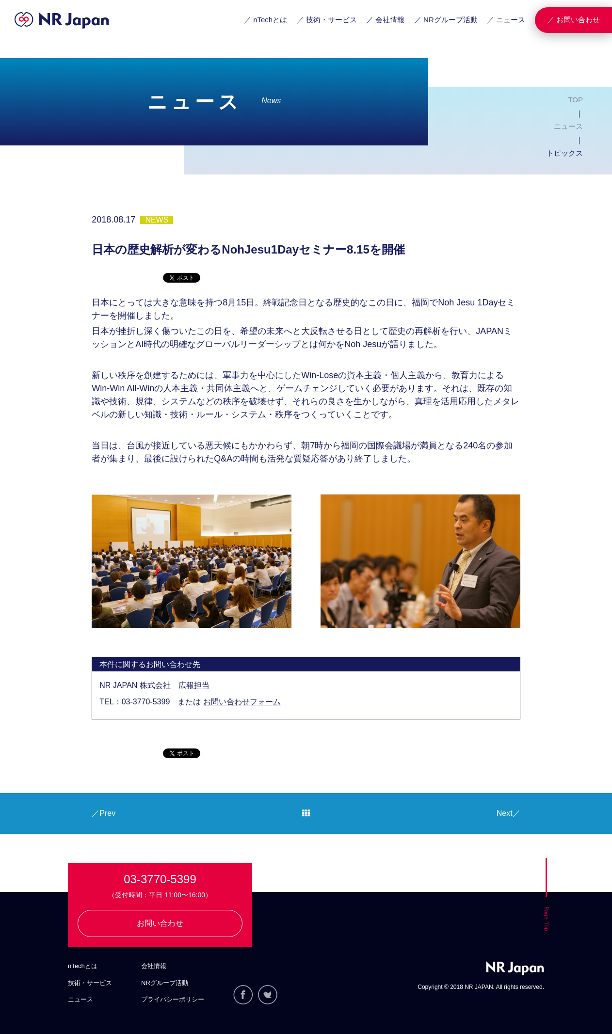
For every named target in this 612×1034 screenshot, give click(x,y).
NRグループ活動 (164, 982)
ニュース (568, 126)
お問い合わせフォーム (242, 702)
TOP (575, 99)
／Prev (103, 813)
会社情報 (153, 966)
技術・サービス (90, 982)
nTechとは (82, 966)
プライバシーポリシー (172, 999)
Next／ (508, 813)
